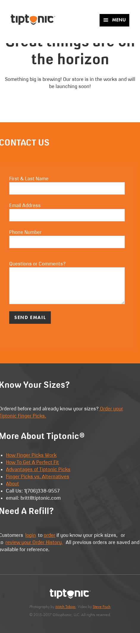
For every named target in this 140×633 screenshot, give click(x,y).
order (49, 535)
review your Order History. (33, 542)
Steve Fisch (102, 606)
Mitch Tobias (65, 606)
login (30, 535)
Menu (114, 20)
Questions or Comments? (67, 282)
